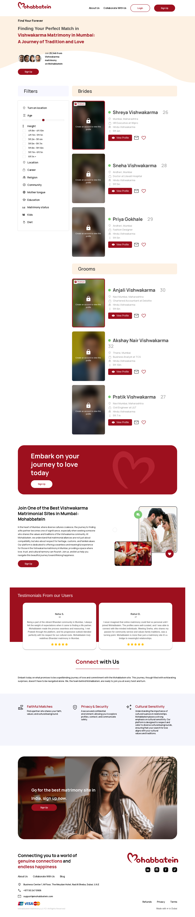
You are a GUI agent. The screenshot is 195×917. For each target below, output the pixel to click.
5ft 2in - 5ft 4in (33, 139)
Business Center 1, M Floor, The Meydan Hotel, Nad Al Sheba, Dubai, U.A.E (61, 884)
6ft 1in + (29, 156)
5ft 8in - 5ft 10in (33, 147)
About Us (94, 8)
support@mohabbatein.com (38, 896)
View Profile (120, 138)
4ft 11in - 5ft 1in (33, 134)
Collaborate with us (114, 8)
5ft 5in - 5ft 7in (32, 143)
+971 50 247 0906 (32, 890)
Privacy (161, 901)
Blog (62, 876)
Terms (173, 901)
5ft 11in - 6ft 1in (33, 152)
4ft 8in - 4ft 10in (33, 130)
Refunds (147, 901)
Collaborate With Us (43, 876)
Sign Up (28, 71)
